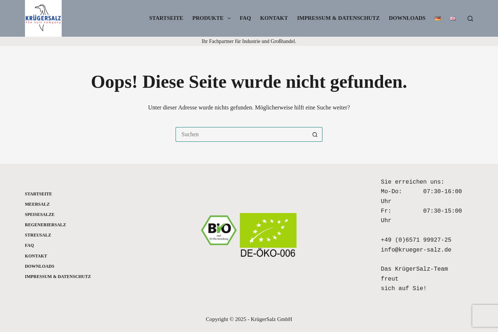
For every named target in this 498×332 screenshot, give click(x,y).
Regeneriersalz (45, 224)
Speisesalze (40, 214)
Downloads (407, 18)
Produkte (213, 18)
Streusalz (38, 235)
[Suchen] (470, 18)
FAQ (245, 18)
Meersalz (37, 204)
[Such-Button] (315, 134)
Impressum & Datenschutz (338, 18)
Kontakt (274, 18)
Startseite (166, 18)
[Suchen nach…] (242, 134)
